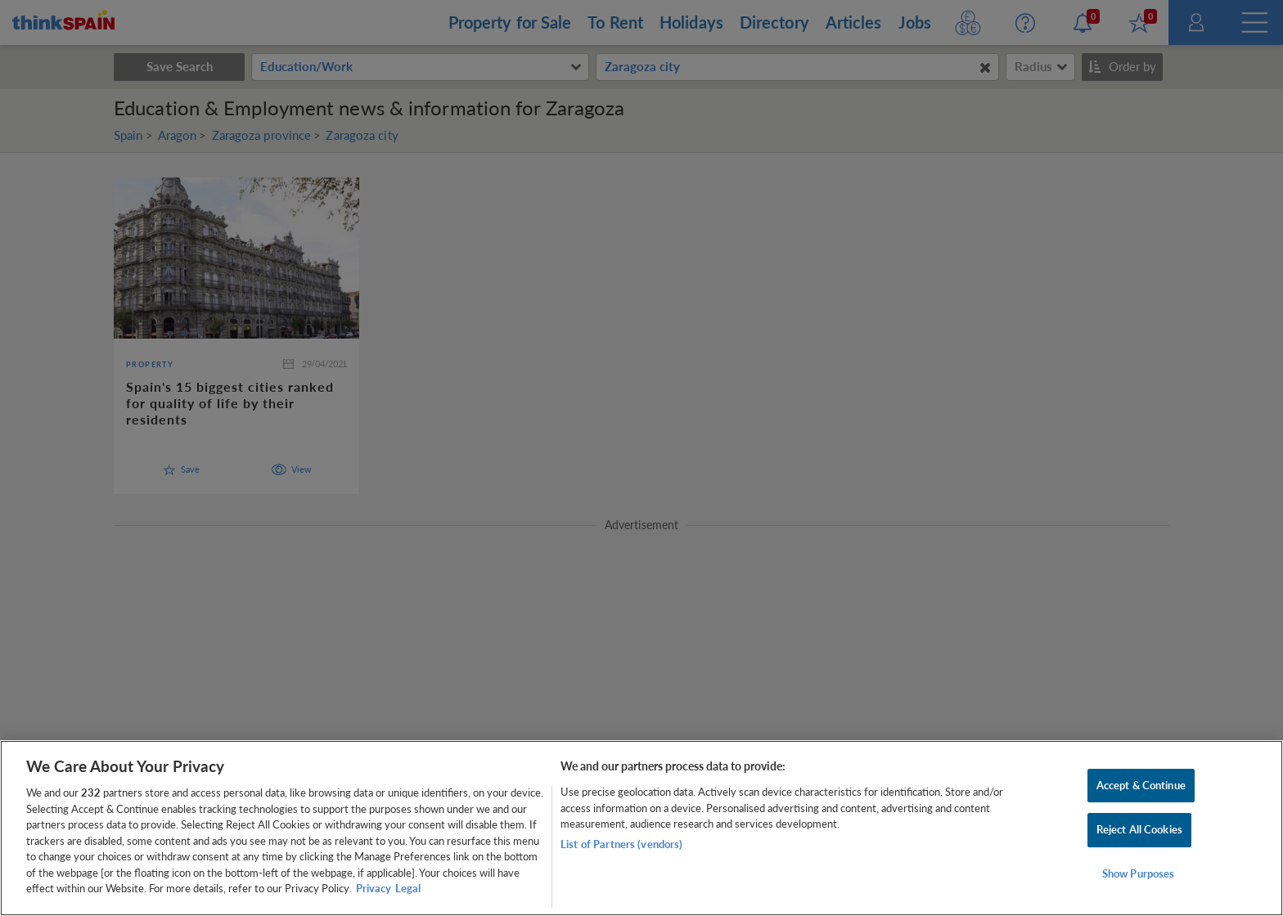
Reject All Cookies (1139, 829)
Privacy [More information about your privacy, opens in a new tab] (373, 888)
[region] (641, 828)
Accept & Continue (1141, 785)
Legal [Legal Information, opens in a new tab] (408, 888)
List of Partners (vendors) (621, 844)
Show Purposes (1138, 873)
